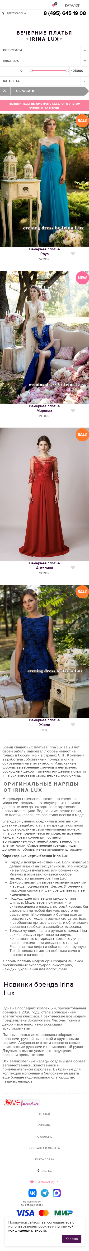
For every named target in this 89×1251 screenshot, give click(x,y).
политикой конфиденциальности (41, 1228)
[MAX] (57, 1193)
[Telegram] (45, 1193)
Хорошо (72, 1239)
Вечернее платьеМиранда (44, 408)
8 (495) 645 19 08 (65, 13)
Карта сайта (44, 1159)
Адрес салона (16, 13)
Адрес (47, 1171)
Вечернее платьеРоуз (44, 251)
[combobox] (44, 50)
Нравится (73, 253)
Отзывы (44, 1125)
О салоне (44, 1137)
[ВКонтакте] (32, 1193)
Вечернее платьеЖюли (44, 722)
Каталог (72, 6)
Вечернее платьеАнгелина (44, 565)
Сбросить (25, 91)
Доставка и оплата (44, 1148)
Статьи (44, 1114)
